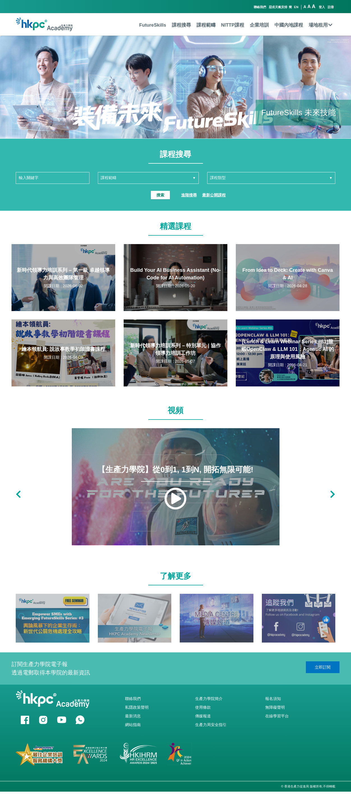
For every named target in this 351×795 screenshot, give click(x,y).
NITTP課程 (232, 25)
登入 (322, 7)
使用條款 (203, 707)
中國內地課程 (288, 25)
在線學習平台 (277, 716)
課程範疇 (206, 25)
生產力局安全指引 (211, 724)
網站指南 (133, 724)
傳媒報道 (203, 716)
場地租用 (320, 25)
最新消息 (133, 716)
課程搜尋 (181, 25)
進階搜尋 (189, 195)
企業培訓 (259, 25)
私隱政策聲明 (137, 707)
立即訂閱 (323, 667)
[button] (158, 130)
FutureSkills (152, 25)
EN (296, 7)
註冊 (331, 7)
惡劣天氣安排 (278, 7)
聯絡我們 (260, 7)
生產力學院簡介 (209, 698)
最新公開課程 (214, 195)
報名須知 (273, 698)
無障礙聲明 (275, 707)
